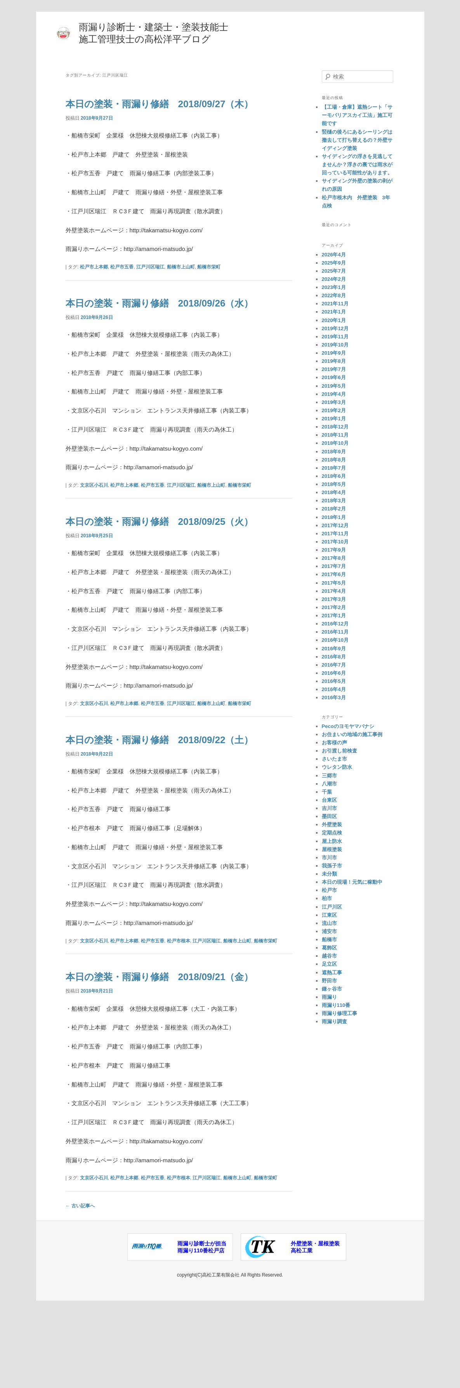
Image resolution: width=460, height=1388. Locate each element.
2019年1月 (334, 418)
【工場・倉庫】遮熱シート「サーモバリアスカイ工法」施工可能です (357, 115)
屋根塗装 (332, 849)
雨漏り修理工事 (339, 1013)
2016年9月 (334, 648)
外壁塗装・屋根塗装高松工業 (315, 1322)
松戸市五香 (122, 282)
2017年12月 (335, 525)
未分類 (329, 874)
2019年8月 (334, 361)
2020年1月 (334, 320)
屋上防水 (332, 841)
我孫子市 (332, 866)
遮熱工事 (332, 972)
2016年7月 (334, 665)
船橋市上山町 (181, 282)
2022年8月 (334, 295)
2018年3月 (334, 500)
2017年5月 (334, 583)
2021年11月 (335, 304)
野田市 (329, 981)
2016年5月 (334, 681)
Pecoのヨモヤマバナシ (348, 726)
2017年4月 (334, 591)
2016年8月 (334, 657)
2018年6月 (334, 476)
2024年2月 (334, 279)
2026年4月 (334, 255)
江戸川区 (332, 907)
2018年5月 (334, 484)
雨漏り (329, 997)
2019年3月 (334, 402)
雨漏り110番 (336, 1005)
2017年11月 (335, 533)
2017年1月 (334, 615)
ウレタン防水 (337, 767)
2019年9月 (334, 353)
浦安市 (329, 931)
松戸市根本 (178, 1001)
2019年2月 (334, 410)
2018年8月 (334, 460)
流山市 (329, 923)
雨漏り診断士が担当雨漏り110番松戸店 (201, 1322)
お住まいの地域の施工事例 (352, 734)
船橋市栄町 (208, 282)
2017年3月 (334, 599)
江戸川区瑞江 (150, 282)
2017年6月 (334, 574)
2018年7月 (334, 468)
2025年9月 (334, 263)
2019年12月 (335, 328)
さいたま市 (334, 759)
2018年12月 (335, 427)
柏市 (327, 898)
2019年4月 (334, 394)
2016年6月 (334, 673)
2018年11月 (335, 435)
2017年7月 (334, 566)
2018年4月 (334, 492)
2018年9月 (334, 452)
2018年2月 (334, 509)
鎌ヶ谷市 (332, 989)
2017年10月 (335, 542)
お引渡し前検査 (339, 751)
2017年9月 (334, 550)
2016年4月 (334, 689)
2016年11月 (335, 632)
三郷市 (329, 775)
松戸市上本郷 (94, 282)
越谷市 (329, 956)
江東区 (329, 915)
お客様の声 (334, 742)
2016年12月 (335, 624)
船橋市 (329, 939)
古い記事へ (80, 1281)
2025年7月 (334, 271)
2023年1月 (334, 287)
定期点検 (332, 833)
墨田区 (329, 816)
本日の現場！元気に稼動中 (352, 882)
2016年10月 (335, 640)
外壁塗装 (332, 824)
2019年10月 (335, 345)
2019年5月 (334, 386)
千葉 (327, 792)
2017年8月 (334, 558)
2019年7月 (334, 369)
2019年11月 (335, 337)
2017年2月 (334, 607)
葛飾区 (329, 948)
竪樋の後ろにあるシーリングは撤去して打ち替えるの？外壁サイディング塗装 (357, 140)
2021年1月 (334, 312)
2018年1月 (334, 517)
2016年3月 (334, 697)
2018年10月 (335, 443)
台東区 (329, 800)
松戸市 (329, 890)
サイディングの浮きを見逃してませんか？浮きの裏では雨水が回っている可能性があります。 (357, 164)
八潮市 (329, 784)
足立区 (329, 964)
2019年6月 (334, 377)
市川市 (329, 857)
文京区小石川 (94, 515)
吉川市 (329, 808)
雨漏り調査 (334, 1021)
